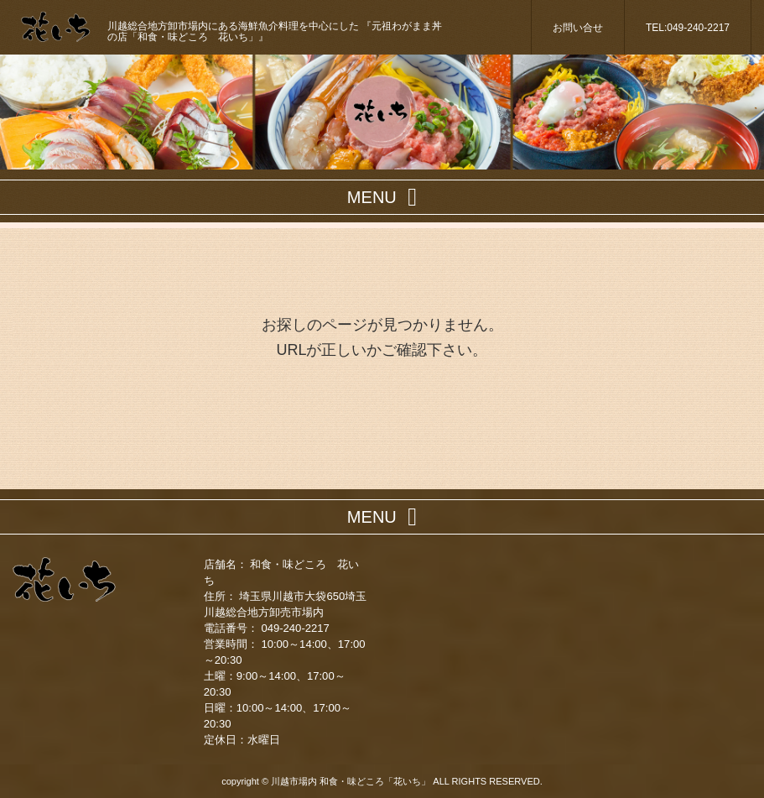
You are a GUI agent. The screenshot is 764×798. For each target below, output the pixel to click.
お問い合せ (578, 28)
